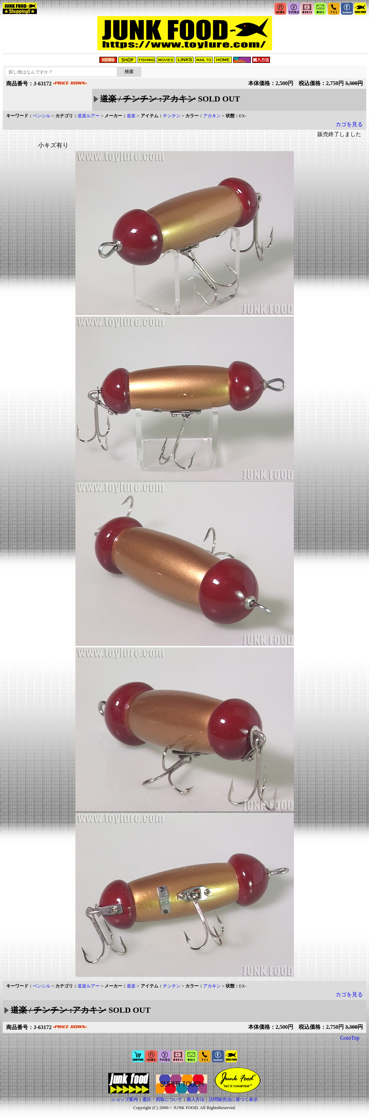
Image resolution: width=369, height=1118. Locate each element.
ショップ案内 (124, 1099)
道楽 (131, 115)
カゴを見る (349, 124)
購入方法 (195, 1099)
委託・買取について (162, 1099)
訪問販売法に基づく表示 (233, 1099)
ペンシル (42, 115)
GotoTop (349, 1038)
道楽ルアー (88, 115)
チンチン (172, 115)
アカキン (212, 115)
